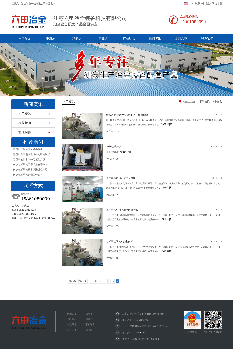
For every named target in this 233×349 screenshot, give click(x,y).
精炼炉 (76, 38)
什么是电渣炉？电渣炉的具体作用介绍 (127, 114)
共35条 (72, 281)
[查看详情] (166, 124)
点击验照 (192, 322)
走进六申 (181, 38)
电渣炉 (50, 38)
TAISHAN (139, 332)
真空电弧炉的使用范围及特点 (122, 209)
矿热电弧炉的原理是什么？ (28, 174)
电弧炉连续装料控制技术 (119, 241)
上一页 (93, 281)
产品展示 (129, 38)
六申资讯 (24, 113)
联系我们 (207, 38)
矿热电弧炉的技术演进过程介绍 (30, 169)
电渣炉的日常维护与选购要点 (29, 159)
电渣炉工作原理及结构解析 (28, 149)
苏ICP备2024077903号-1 (145, 338)
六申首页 (24, 38)
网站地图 (217, 3)
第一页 (83, 281)
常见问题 (24, 132)
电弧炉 (102, 38)
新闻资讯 (155, 38)
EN (188, 3)
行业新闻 (24, 123)
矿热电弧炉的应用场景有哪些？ (30, 164)
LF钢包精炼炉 (113, 146)
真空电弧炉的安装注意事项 (121, 178)
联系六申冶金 (202, 3)
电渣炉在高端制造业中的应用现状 (31, 154)
